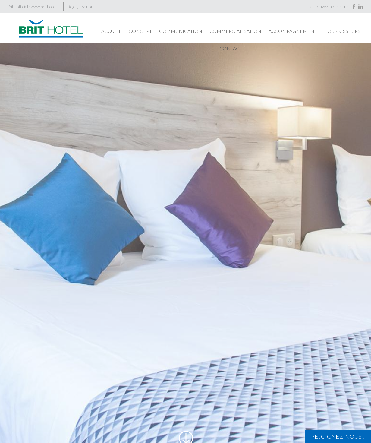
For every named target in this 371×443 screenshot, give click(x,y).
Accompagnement (293, 31)
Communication (180, 31)
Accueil (111, 31)
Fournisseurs (342, 31)
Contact (230, 48)
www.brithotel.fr (45, 6)
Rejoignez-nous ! (83, 6)
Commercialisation (235, 31)
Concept (140, 31)
